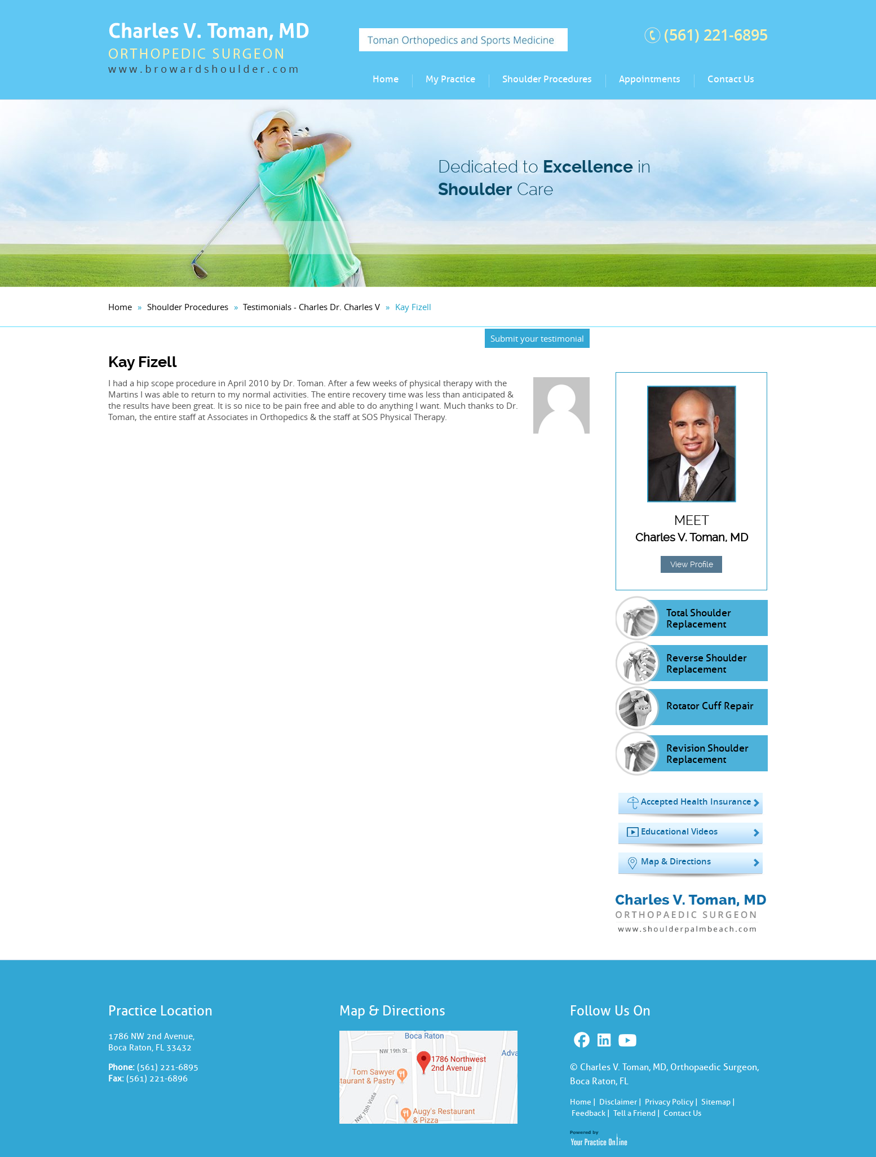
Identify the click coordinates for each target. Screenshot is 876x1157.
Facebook (583, 1040)
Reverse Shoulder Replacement (706, 663)
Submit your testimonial (537, 338)
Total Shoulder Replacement (698, 618)
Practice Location (160, 1011)
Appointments (649, 79)
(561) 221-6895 (716, 35)
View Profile (691, 564)
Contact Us (730, 79)
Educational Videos (679, 831)
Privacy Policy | (671, 1102)
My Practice (450, 79)
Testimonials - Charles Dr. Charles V (311, 306)
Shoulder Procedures (547, 79)
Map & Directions (676, 861)
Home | (583, 1102)
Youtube (628, 1040)
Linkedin (605, 1040)
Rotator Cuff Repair (710, 706)
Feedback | (591, 1113)
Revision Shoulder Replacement (707, 754)
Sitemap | (718, 1102)
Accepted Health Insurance (696, 801)
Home (386, 79)
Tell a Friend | (636, 1113)
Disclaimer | (620, 1102)
